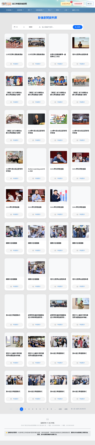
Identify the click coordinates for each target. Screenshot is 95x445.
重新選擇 (78, 3)
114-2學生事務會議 (57, 169)
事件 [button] (29, 10)
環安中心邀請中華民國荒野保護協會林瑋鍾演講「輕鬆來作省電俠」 (80, 317)
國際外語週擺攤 (11, 243)
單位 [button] (49, 10)
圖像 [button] (57, 10)
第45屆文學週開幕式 (13, 315)
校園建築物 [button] (39, 10)
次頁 (60, 409)
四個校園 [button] (9, 10)
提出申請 (67, 3)
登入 (90, 3)
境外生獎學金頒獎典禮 (80, 54)
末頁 (66, 409)
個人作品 (76, 10)
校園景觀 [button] (20, 10)
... (55, 409)
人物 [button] (65, 10)
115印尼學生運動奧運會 (14, 54)
